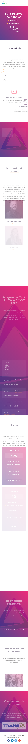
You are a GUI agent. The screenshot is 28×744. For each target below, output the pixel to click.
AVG (20, 737)
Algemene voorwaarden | (13, 737)
